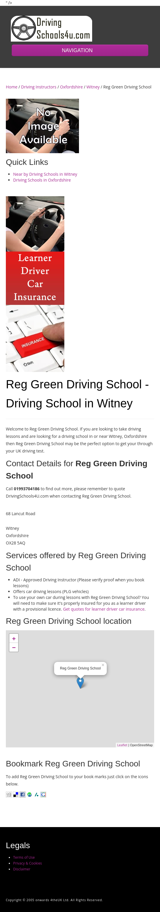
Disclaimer (21, 869)
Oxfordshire (71, 87)
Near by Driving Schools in (45, 174)
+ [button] (14, 638)
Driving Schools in (42, 180)
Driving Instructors (38, 87)
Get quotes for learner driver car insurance (104, 609)
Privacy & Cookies (27, 863)
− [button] (14, 647)
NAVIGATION (80, 50)
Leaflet (122, 745)
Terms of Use (24, 857)
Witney (93, 87)
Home (12, 87)
